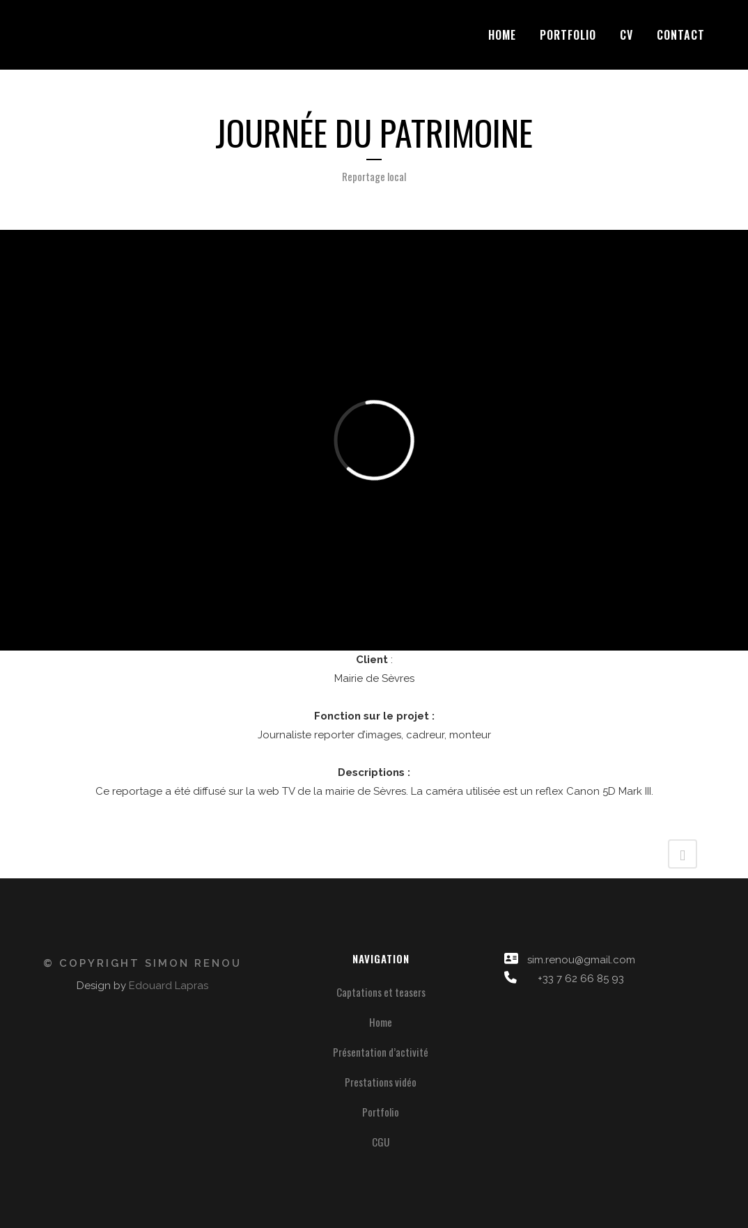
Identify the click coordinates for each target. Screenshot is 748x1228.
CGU (380, 1141)
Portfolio (380, 1111)
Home (380, 1021)
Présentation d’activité (380, 1051)
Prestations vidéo (380, 1081)
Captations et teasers (381, 992)
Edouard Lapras (168, 985)
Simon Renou (193, 963)
